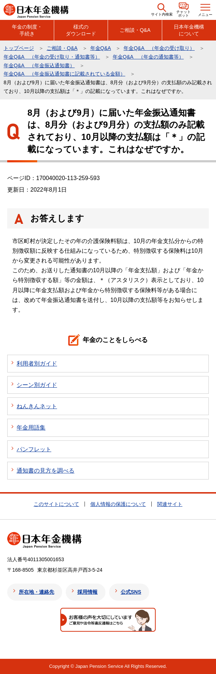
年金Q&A (100, 48)
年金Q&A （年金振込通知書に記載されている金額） (64, 74)
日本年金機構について (189, 30)
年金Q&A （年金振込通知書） (39, 65)
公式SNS (131, 592)
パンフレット (34, 449)
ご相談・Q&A (135, 30)
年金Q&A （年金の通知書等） (148, 57)
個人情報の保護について (118, 504)
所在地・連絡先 (36, 592)
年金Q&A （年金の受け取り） (159, 48)
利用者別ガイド (37, 364)
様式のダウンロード (81, 30)
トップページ (19, 48)
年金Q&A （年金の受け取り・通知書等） (52, 57)
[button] (162, 10)
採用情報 (87, 592)
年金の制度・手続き (27, 30)
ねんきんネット (37, 406)
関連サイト (169, 504)
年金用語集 (31, 428)
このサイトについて (56, 504)
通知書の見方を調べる (45, 471)
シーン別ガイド (37, 385)
